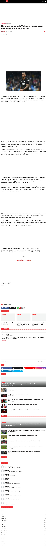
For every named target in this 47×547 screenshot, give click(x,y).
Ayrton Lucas (23, 518)
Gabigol (23, 539)
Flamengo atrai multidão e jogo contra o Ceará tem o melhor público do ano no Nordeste (38, 323)
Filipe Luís (23, 536)
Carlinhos (23, 522)
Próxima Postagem (41, 361)
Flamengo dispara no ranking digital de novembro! (7, 323)
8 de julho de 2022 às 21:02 (9, 335)
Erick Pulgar (23, 528)
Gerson (23, 541)
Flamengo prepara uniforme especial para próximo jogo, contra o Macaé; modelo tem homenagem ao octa (24, 441)
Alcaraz (23, 510)
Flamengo (9, 23)
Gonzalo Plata (23, 543)
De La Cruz (23, 526)
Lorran (23, 545)
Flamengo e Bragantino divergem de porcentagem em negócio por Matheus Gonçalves (24, 451)
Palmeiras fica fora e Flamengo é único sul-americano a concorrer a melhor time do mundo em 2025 (23, 323)
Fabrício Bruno (23, 534)
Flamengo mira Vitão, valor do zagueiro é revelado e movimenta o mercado (22, 404)
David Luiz (23, 524)
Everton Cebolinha (23, 530)
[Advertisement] (23, 13)
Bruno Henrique (23, 520)
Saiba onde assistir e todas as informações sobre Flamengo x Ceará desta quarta (23, 409)
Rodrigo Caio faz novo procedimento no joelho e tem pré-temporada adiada (22, 435)
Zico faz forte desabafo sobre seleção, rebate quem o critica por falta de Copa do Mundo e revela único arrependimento (26, 431)
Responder (4, 340)
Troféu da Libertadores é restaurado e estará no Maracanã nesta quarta (21, 388)
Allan (23, 514)
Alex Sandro (23, 512)
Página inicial (3, 23)
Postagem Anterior (5, 361)
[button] (1, 2)
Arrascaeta (23, 516)
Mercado (9, 304)
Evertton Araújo (23, 532)
